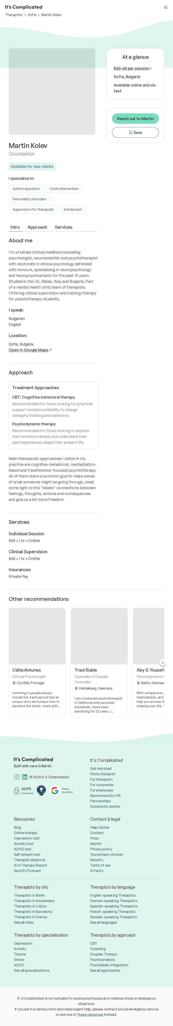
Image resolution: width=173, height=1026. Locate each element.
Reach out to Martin (135, 118)
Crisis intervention (64, 189)
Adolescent (72, 209)
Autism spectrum (26, 189)
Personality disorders (29, 199)
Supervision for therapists (33, 209)
